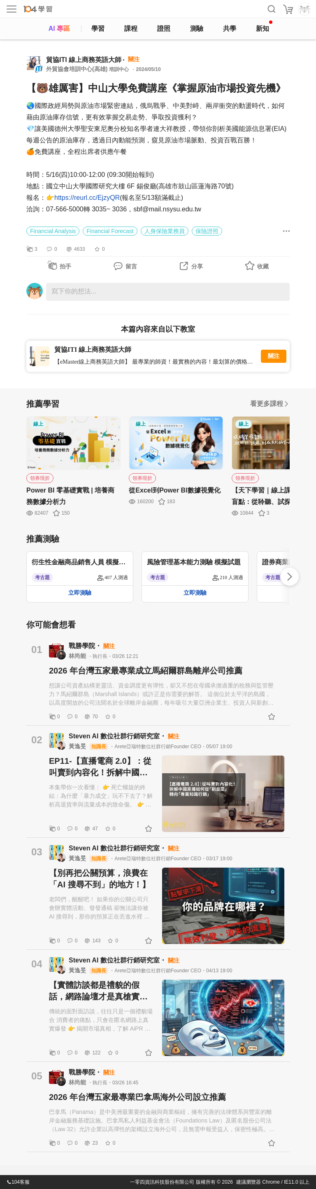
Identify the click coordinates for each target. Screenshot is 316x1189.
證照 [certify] (163, 28)
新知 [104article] (264, 26)
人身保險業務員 (164, 231)
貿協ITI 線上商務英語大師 (83, 59)
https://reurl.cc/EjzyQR (87, 197)
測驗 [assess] (196, 28)
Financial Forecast (109, 231)
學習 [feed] (98, 28)
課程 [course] (130, 28)
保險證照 (206, 231)
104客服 (18, 1182)
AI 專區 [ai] (59, 28)
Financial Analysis (53, 231)
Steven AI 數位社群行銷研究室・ (118, 736)
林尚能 (78, 656)
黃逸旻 (78, 746)
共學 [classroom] (229, 28)
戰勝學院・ (86, 645)
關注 (273, 356)
